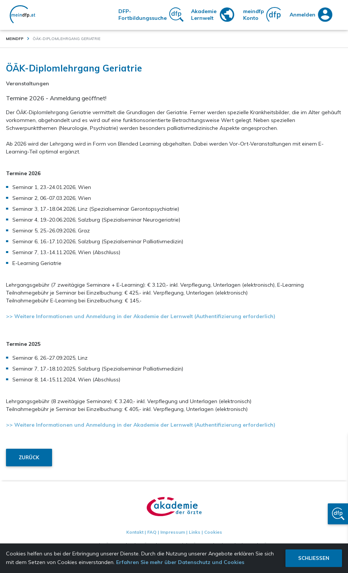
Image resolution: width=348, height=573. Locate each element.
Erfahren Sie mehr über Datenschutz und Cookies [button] (180, 562)
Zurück (29, 457)
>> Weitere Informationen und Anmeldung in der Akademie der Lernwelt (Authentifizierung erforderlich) (140, 316)
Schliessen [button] (313, 558)
